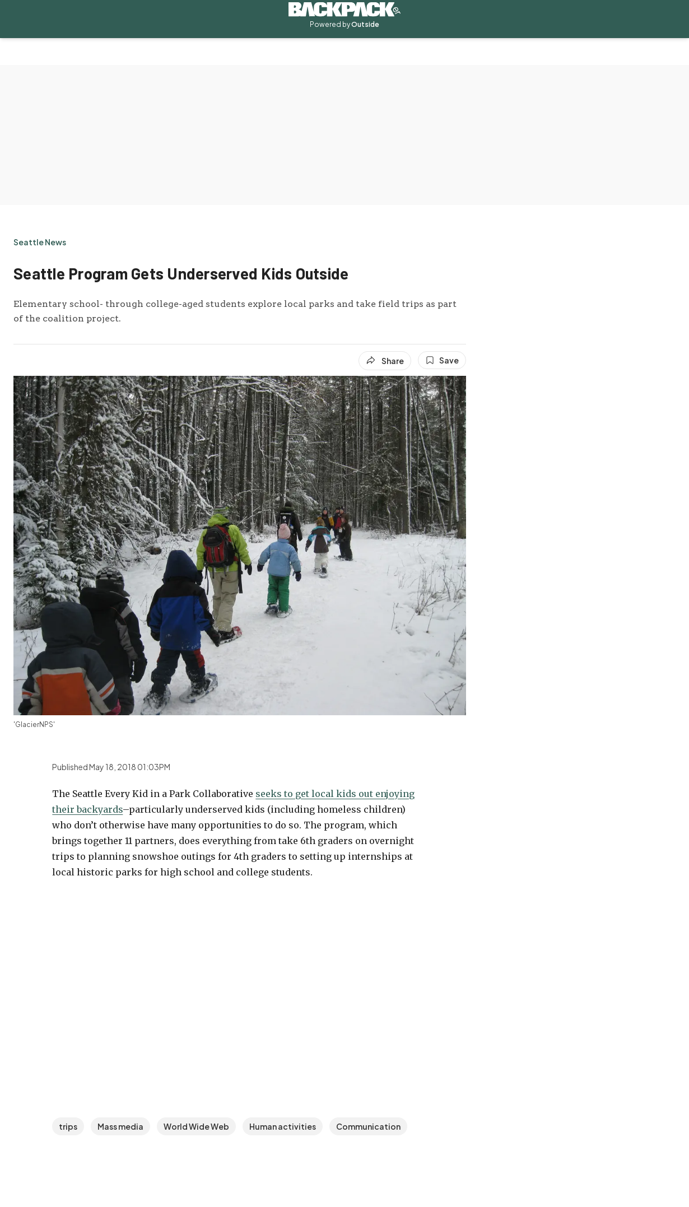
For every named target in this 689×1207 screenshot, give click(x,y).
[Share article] (385, 360)
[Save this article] (442, 360)
